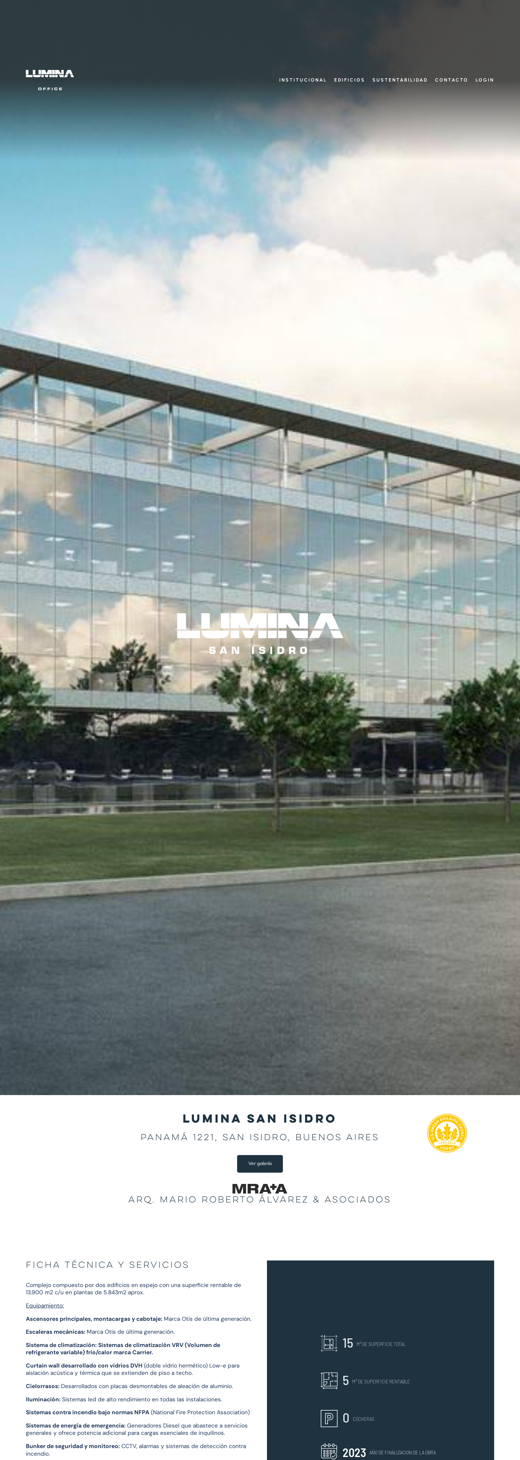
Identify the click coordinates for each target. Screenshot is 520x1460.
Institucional (303, 80)
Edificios (349, 80)
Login (485, 80)
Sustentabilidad (400, 80)
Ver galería (260, 1163)
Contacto (451, 80)
